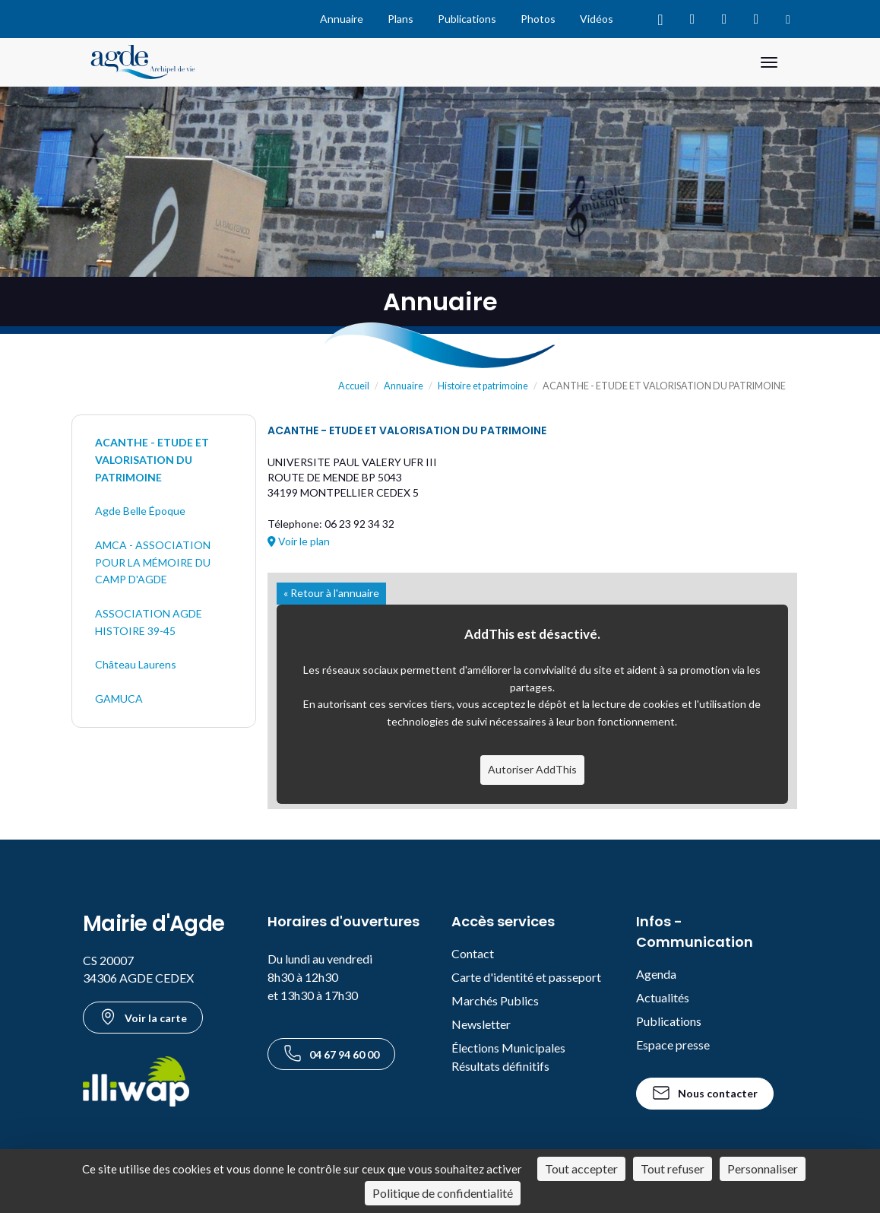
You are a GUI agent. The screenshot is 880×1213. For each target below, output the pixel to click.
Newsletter (481, 1024)
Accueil (353, 386)
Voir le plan (298, 541)
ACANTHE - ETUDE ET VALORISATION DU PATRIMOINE (152, 459)
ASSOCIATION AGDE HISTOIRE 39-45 (148, 622)
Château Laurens (135, 664)
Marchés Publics (495, 1000)
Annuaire (341, 18)
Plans (400, 18)
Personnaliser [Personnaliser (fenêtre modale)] (762, 1168)
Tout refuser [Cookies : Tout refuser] (672, 1168)
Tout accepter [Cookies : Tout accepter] (581, 1168)
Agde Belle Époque (140, 510)
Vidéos (596, 18)
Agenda (656, 974)
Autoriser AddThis (532, 769)
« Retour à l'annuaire (331, 592)
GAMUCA (119, 698)
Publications (467, 18)
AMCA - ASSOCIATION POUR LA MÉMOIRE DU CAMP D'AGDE (153, 562)
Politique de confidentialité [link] (442, 1193)
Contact (472, 953)
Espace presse (673, 1044)
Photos (538, 18)
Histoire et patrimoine (483, 386)
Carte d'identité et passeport (526, 977)
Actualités (662, 997)
